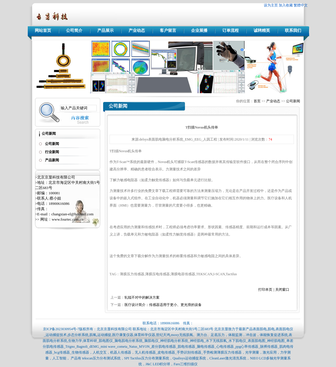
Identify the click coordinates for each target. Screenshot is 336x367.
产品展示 (105, 30)
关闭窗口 (282, 290)
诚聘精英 (262, 30)
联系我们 (293, 30)
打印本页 (265, 290)
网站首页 (43, 30)
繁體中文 (301, 5)
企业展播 (199, 30)
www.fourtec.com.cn (68, 219)
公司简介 (74, 30)
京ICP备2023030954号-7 (61, 329)
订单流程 (230, 30)
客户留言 (168, 30)
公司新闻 (293, 101)
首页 (257, 101)
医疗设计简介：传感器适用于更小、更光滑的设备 (163, 305)
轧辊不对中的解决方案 (142, 297)
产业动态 (137, 30)
